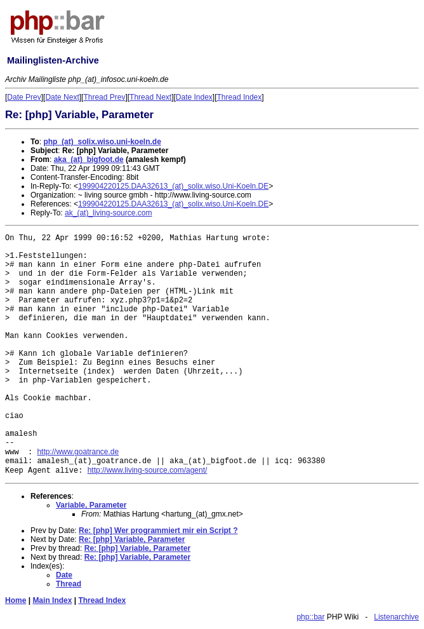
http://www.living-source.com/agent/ (148, 470)
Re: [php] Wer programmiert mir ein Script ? (158, 530)
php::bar (310, 616)
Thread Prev (104, 97)
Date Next (62, 97)
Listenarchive (396, 616)
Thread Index (239, 97)
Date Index (194, 97)
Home (15, 600)
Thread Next (150, 97)
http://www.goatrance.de (78, 451)
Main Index (52, 600)
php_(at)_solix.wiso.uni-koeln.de (102, 141)
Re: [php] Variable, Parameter (132, 539)
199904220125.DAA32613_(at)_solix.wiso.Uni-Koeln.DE (173, 186)
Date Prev (24, 97)
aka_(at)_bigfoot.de (89, 159)
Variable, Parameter (91, 505)
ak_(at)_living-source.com (108, 212)
